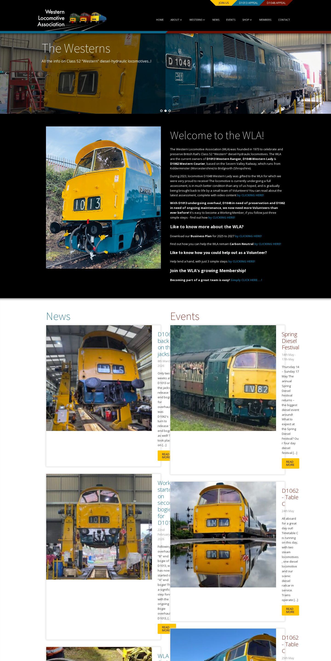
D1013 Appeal (241, 3)
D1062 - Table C (242, 419)
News (211, 19)
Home (155, 19)
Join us (214, 3)
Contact (280, 19)
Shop (243, 19)
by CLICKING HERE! (250, 195)
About (172, 19)
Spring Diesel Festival (247, 334)
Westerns (193, 19)
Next (325, 73)
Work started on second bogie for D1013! (118, 426)
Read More (110, 379)
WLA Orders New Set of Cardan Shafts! (126, 508)
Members (261, 19)
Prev (6, 73)
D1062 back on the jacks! (121, 337)
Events (226, 19)
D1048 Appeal (271, 3)
